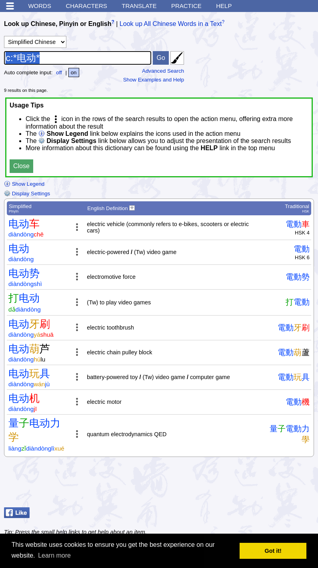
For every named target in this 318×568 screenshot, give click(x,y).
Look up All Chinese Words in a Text (171, 23)
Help (224, 5)
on (74, 72)
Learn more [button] (54, 555)
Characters (86, 5)
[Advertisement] (250, 484)
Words (39, 5)
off (59, 72)
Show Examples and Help (153, 80)
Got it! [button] (273, 551)
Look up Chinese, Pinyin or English (57, 23)
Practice (186, 5)
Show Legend (24, 184)
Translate (139, 5)
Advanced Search (163, 71)
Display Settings (27, 194)
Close (21, 166)
